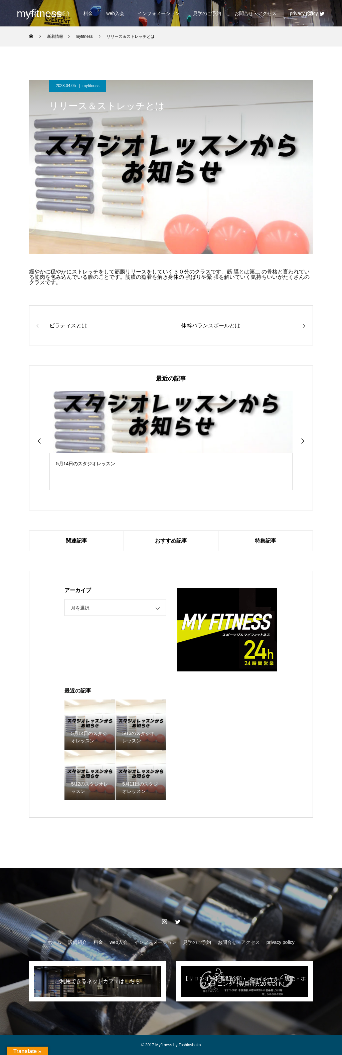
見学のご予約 (207, 13)
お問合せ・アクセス (255, 13)
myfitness (91, 85)
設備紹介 (77, 942)
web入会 (115, 13)
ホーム (54, 942)
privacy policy (281, 942)
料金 (88, 13)
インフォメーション (159, 13)
